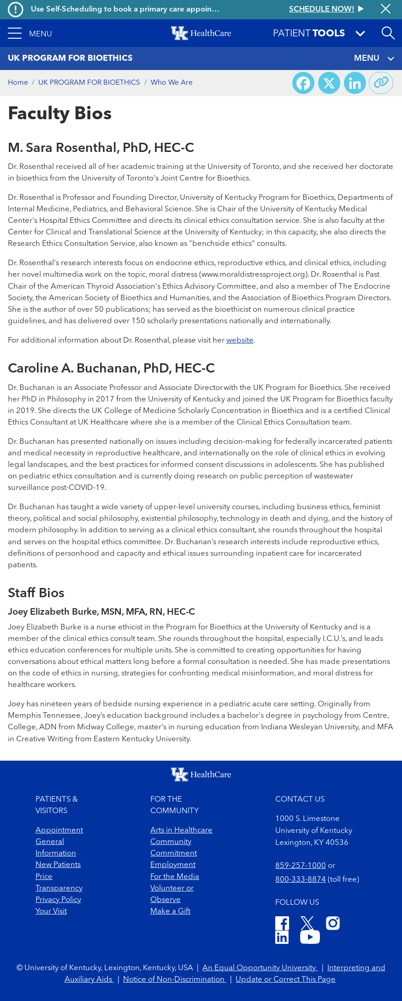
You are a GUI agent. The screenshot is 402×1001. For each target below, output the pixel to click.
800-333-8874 (300, 880)
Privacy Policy (58, 900)
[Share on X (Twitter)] (329, 83)
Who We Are (172, 83)
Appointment (59, 830)
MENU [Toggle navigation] (374, 58)
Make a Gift (170, 911)
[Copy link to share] (381, 83)
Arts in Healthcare (181, 830)
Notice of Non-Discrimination (174, 980)
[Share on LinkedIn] (355, 83)
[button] (30, 33)
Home (18, 83)
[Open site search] (388, 33)
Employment (172, 865)
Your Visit (51, 911)
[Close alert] (385, 9)
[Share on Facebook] (303, 83)
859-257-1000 (300, 866)
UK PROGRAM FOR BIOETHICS (89, 83)
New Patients (58, 865)
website (240, 340)
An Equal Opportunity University (260, 968)
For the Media (174, 877)
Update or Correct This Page (286, 980)
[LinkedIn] (282, 938)
